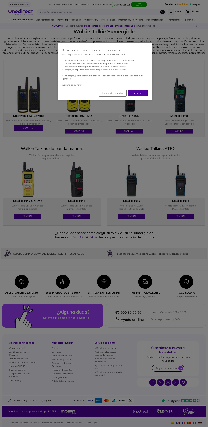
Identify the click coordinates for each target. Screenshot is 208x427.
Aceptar (137, 93)
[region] (105, 71)
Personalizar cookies (112, 93)
